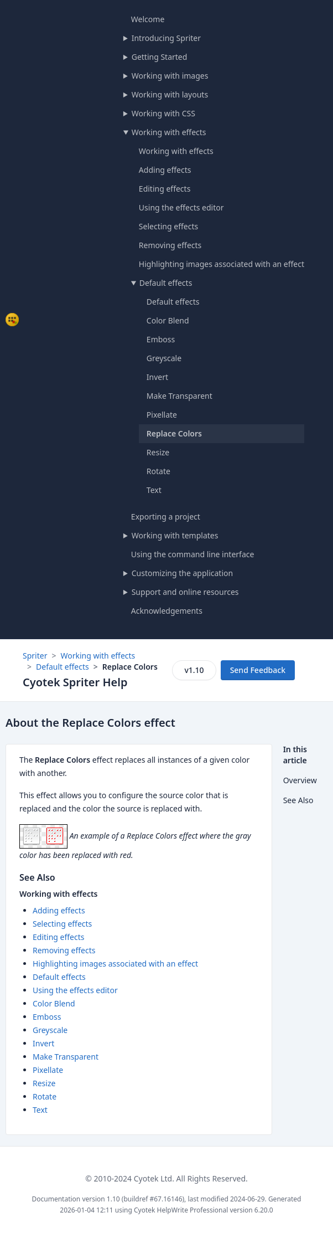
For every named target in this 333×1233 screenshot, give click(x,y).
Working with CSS (163, 113)
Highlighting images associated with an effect (221, 264)
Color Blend (168, 320)
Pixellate (162, 414)
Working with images (170, 75)
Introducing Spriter (166, 38)
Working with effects (169, 132)
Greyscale (164, 358)
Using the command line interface (192, 554)
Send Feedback (257, 670)
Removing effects (170, 245)
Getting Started (160, 57)
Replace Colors (174, 433)
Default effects (165, 283)
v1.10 (194, 670)
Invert (157, 377)
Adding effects (165, 170)
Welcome (147, 19)
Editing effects (164, 188)
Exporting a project (165, 516)
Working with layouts (170, 94)
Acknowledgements (166, 610)
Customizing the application (182, 573)
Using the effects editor (181, 207)
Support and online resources (185, 592)
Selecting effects (168, 226)
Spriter (35, 655)
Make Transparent (179, 396)
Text (154, 490)
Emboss (161, 339)
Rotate (158, 471)
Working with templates (175, 535)
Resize (158, 452)
